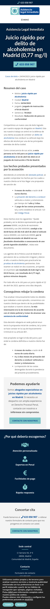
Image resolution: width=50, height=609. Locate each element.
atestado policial (36, 175)
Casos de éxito (11, 76)
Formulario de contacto (25, 573)
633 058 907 (25, 2)
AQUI (10, 592)
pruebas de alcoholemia (14, 263)
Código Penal (23, 213)
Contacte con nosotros (25, 420)
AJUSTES (29, 599)
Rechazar (20, 605)
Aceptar (8, 605)
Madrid (25, 100)
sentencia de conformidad (16, 316)
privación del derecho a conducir (31, 197)
